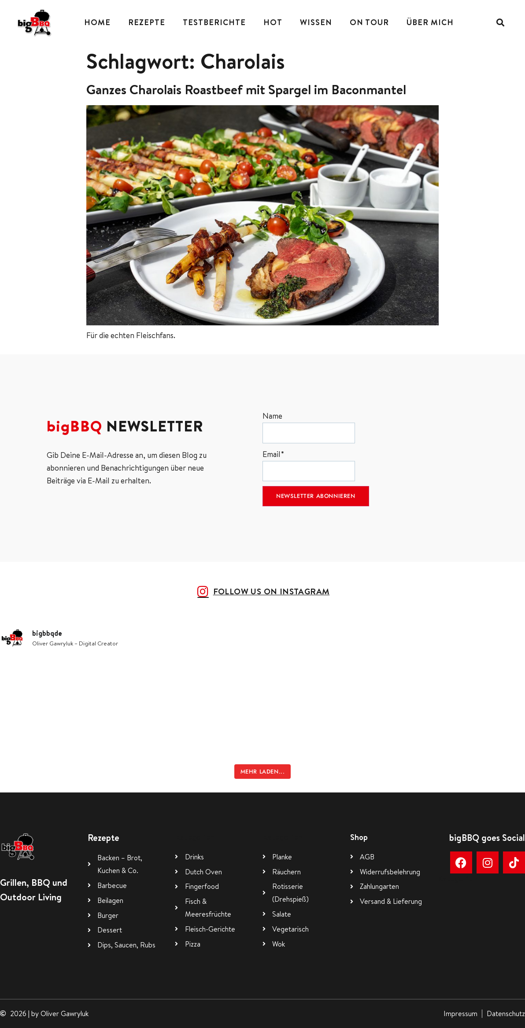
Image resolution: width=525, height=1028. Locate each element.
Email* (308, 465)
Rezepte (146, 22)
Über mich (430, 22)
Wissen (316, 22)
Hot (272, 22)
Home (97, 22)
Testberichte (214, 22)
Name (308, 426)
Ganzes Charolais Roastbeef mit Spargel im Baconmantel (246, 89)
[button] (500, 22)
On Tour (369, 22)
